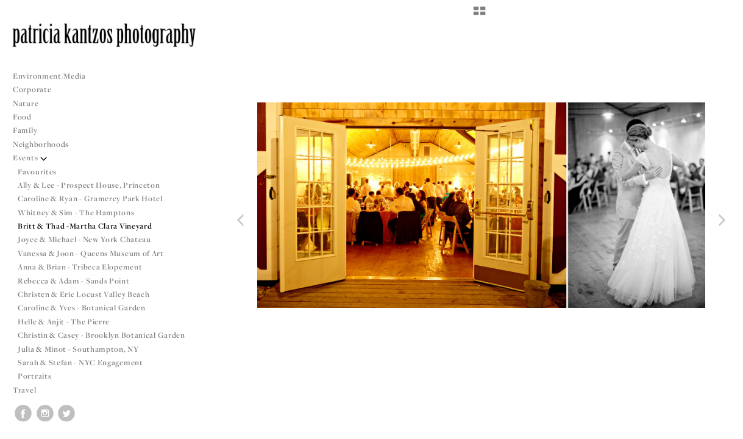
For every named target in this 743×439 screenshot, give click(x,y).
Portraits (34, 376)
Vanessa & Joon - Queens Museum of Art (91, 253)
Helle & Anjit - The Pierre (64, 321)
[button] (479, 15)
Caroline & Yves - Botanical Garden (82, 307)
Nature (25, 103)
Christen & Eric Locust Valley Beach (84, 294)
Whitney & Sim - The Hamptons (76, 212)
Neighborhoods (46, 144)
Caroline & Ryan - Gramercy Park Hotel (90, 198)
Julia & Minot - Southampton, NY (78, 349)
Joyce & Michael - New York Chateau (84, 239)
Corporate (32, 89)
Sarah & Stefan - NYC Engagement (80, 362)
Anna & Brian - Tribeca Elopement (80, 267)
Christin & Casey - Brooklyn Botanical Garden (101, 335)
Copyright (718, 428)
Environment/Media (49, 76)
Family (25, 130)
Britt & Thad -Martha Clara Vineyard (85, 226)
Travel (24, 390)
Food (22, 117)
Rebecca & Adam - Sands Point (74, 281)
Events (30, 157)
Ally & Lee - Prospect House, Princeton (89, 185)
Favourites (37, 171)
